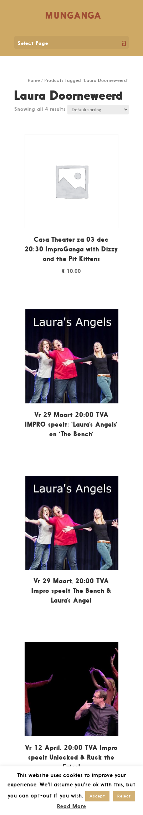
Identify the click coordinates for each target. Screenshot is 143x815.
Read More (71, 806)
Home (34, 80)
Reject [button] (124, 796)
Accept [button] (97, 796)
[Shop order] (98, 109)
